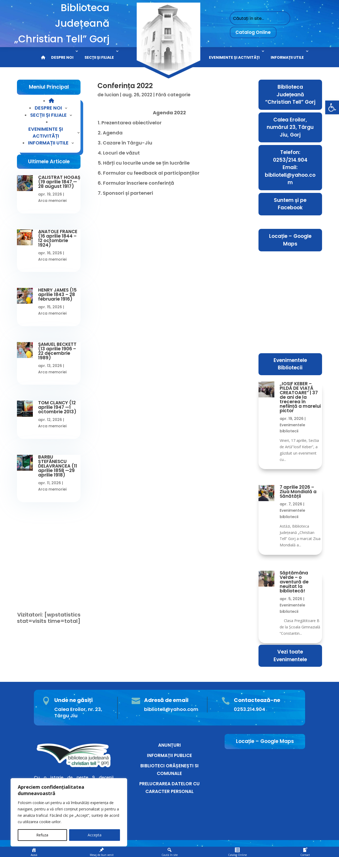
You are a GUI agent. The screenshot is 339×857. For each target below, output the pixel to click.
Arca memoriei (52, 200)
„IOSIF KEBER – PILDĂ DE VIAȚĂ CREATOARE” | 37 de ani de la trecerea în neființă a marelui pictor (300, 397)
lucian (112, 95)
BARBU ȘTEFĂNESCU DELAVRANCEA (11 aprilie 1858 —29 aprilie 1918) (57, 466)
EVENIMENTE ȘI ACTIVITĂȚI (234, 57)
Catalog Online (253, 32)
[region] (69, 812)
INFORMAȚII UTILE (287, 57)
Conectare (49, 576)
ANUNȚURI (169, 745)
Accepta (94, 834)
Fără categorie (173, 95)
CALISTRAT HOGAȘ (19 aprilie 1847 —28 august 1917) (59, 181)
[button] (332, 107)
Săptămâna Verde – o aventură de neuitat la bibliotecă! (294, 582)
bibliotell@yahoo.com (171, 709)
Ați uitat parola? (37, 564)
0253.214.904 (249, 709)
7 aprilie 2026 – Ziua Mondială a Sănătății (298, 491)
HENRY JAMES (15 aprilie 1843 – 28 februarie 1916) (57, 294)
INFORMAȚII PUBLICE (169, 755)
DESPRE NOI (62, 57)
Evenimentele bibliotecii (292, 428)
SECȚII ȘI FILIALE (99, 57)
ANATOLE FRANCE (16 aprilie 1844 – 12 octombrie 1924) (57, 238)
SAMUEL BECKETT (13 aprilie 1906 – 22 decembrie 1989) (57, 351)
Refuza (42, 834)
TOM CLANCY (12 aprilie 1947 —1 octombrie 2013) (57, 407)
